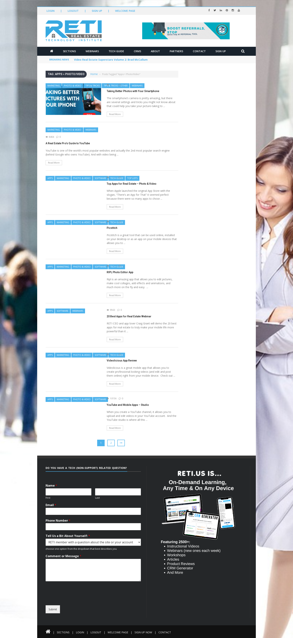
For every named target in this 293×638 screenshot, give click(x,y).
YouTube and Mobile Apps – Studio (128, 404)
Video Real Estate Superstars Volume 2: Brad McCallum (111, 60)
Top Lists (132, 178)
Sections (69, 51)
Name (51, 486)
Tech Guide (116, 51)
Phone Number (58, 521)
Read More (115, 114)
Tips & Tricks (92, 85)
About (155, 51)
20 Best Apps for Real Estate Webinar (129, 316)
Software (100, 178)
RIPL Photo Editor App (120, 272)
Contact (199, 51)
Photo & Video (72, 85)
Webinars (92, 51)
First (48, 497)
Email (51, 505)
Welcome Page (125, 11)
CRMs (137, 51)
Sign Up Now (143, 632)
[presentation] (80, 602)
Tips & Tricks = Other (116, 85)
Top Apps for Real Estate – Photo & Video (131, 183)
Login (51, 11)
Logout (73, 11)
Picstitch (112, 227)
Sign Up (97, 11)
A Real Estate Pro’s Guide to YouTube (68, 143)
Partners (176, 51)
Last (97, 497)
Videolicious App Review (122, 360)
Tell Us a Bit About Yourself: (68, 536)
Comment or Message (63, 556)
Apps (50, 178)
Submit (53, 609)
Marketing (53, 85)
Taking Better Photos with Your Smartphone (133, 91)
